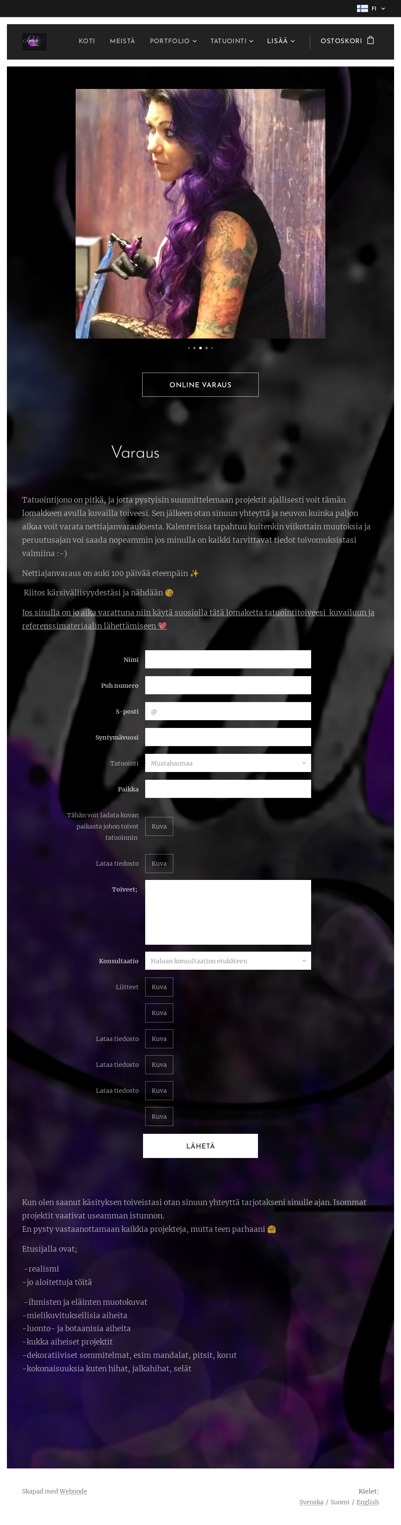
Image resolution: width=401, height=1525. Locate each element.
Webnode (73, 1491)
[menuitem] (82, 42)
